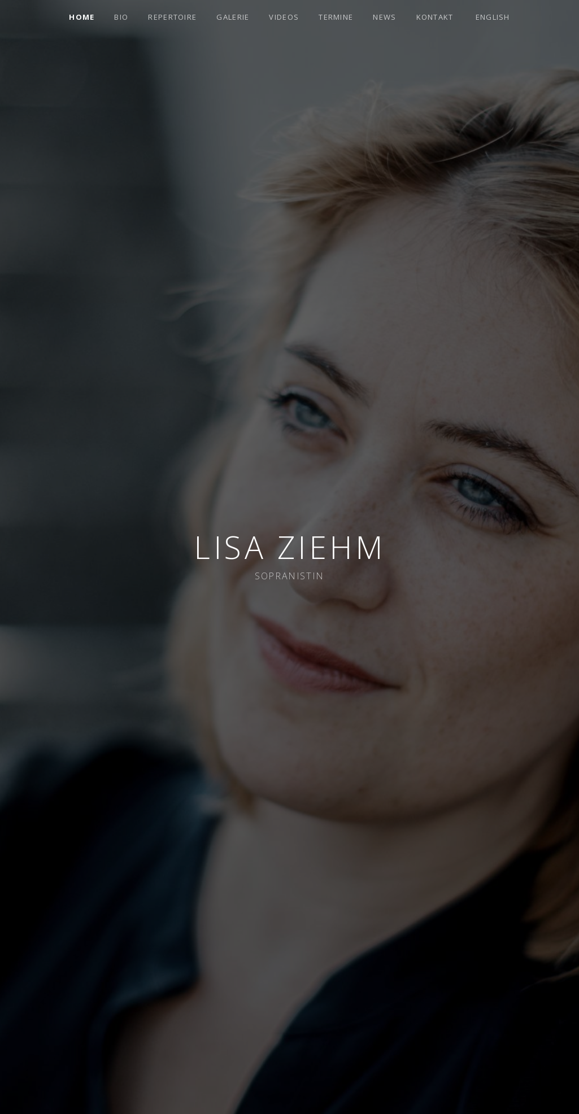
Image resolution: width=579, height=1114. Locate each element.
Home (81, 17)
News (384, 17)
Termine (336, 17)
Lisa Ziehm (289, 547)
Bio (121, 17)
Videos (284, 17)
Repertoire (172, 17)
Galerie (232, 17)
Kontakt (435, 17)
